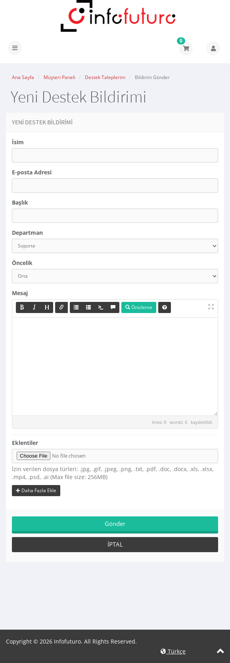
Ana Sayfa (23, 77)
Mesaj (20, 293)
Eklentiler (25, 443)
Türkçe (173, 651)
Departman (27, 232)
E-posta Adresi (32, 172)
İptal (115, 544)
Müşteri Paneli (59, 77)
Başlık (20, 202)
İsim (18, 142)
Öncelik (22, 263)
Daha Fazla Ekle (36, 490)
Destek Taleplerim (105, 77)
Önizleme (138, 307)
